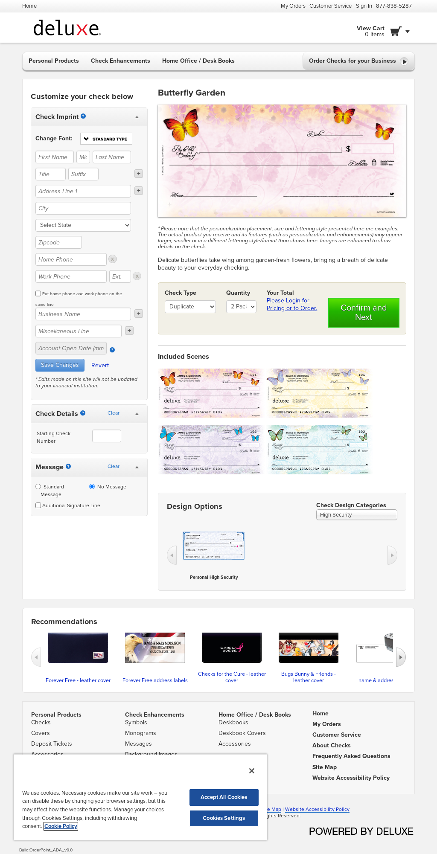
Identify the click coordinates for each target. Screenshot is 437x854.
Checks (41, 722)
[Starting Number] (83, 413)
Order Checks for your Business (358, 61)
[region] (140, 797)
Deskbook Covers (242, 733)
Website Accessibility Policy (317, 809)
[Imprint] (83, 116)
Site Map (271, 809)
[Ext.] (120, 276)
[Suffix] (83, 174)
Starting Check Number (53, 437)
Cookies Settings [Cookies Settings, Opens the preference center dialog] (224, 818)
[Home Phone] (71, 259)
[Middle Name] (83, 157)
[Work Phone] (71, 276)
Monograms (140, 733)
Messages (138, 743)
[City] (83, 208)
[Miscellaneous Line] (78, 331)
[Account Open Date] (112, 350)
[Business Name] (83, 314)
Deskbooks (233, 722)
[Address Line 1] (83, 191)
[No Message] (92, 486)
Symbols (136, 722)
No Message (107, 487)
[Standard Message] (38, 486)
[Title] (50, 174)
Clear (113, 413)
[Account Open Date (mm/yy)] (71, 348)
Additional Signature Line (67, 505)
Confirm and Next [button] (364, 312)
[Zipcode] (58, 242)
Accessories (234, 743)
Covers (40, 733)
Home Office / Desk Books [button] (198, 60)
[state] (83, 225)
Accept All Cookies (224, 797)
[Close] (251, 770)
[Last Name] (112, 157)
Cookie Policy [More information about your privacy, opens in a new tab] (60, 826)
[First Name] (54, 157)
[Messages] (68, 466)
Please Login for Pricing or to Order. (292, 304)
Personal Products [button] (54, 60)
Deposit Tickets (51, 743)
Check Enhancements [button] (120, 60)
